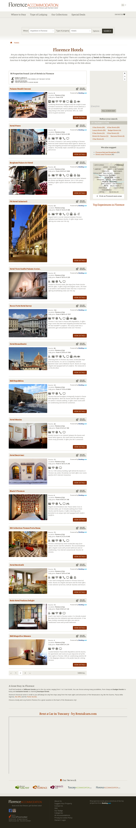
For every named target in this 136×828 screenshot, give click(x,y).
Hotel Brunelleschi (18, 344)
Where (25, 31)
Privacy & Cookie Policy (63, 818)
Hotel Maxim (16, 419)
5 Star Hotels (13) (98, 133)
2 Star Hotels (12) (113, 133)
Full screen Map (108, 111)
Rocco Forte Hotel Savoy (21, 306)
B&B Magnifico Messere (20, 636)
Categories (58, 813)
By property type (99, 123)
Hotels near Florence (103, 154)
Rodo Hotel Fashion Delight (22, 600)
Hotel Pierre (15, 125)
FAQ (56, 808)
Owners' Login (60, 820)
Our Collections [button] (59, 14)
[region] (108, 89)
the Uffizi (18, 697)
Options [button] (97, 31)
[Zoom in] (124, 73)
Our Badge (58, 811)
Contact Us (58, 806)
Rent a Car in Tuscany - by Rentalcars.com (68, 714)
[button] (120, 14)
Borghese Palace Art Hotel (21, 162)
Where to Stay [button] (18, 14)
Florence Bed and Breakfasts (106, 152)
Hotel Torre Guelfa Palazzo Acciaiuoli (26, 269)
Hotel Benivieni (17, 455)
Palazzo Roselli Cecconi (20, 89)
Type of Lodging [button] (38, 14)
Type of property (62, 31)
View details (79, 117)
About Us (58, 801)
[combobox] (42, 31)
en (123, 5)
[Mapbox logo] (95, 106)
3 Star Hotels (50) (98, 127)
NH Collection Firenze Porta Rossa (25, 528)
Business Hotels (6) (117, 136)
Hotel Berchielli (17, 565)
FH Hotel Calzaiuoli (18, 201)
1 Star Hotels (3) (98, 139)
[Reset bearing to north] (124, 79)
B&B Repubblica (17, 381)
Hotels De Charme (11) (100, 136)
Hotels (16, 43)
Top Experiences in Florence (108, 204)
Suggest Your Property (63, 803)
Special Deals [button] (78, 14)
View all (81, 673)
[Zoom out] (124, 76)
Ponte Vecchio (32, 697)
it (125, 5)
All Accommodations (62, 815)
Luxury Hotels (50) (99, 130)
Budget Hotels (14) (114, 130)
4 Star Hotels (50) (113, 127)
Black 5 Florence (17, 491)
